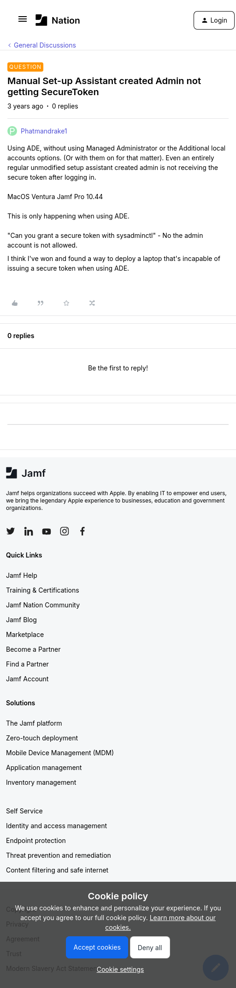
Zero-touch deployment (42, 738)
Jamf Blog (21, 620)
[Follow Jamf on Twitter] (10, 531)
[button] (22, 22)
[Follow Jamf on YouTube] (46, 531)
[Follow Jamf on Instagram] (64, 531)
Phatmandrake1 (44, 131)
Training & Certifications (42, 590)
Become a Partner (33, 649)
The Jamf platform (34, 723)
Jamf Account (27, 679)
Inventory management (41, 782)
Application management (44, 767)
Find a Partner (27, 664)
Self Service (24, 811)
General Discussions (45, 45)
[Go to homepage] (57, 20)
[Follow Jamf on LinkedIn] (28, 531)
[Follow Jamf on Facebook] (82, 531)
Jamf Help (21, 575)
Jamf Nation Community (43, 605)
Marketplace (25, 634)
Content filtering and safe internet (57, 870)
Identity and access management (56, 826)
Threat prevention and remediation (58, 855)
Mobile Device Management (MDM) (60, 753)
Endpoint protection (36, 840)
